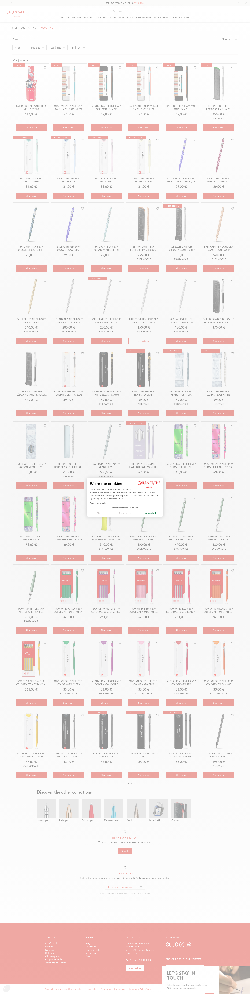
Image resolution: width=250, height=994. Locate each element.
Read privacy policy (98, 503)
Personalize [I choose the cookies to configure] (125, 513)
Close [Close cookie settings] (99, 513)
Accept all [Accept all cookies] (150, 513)
